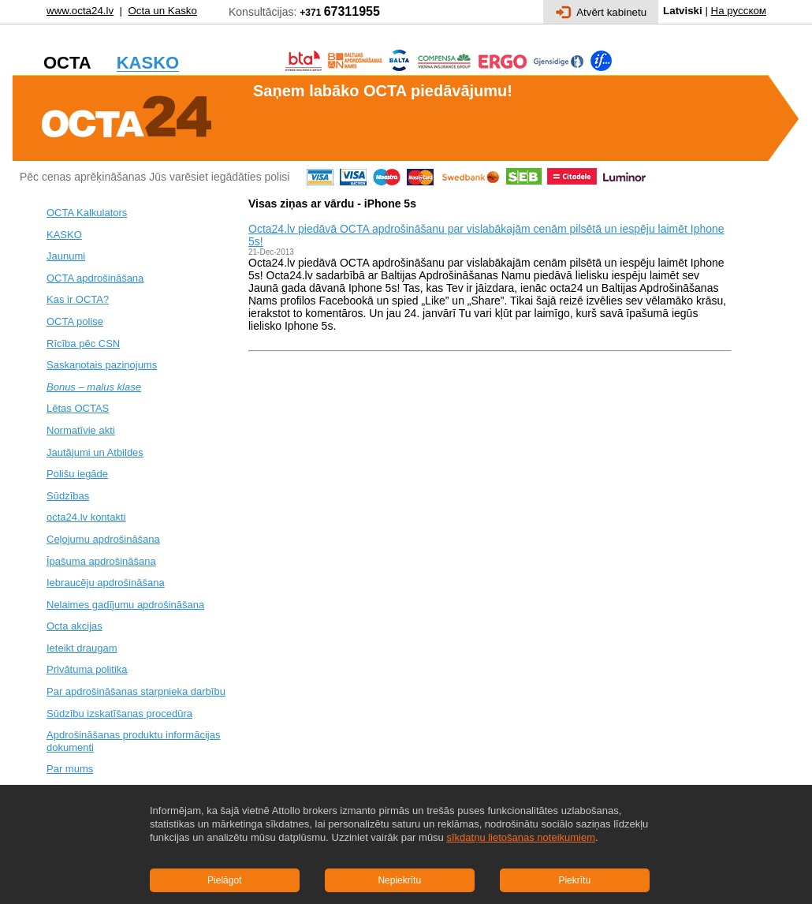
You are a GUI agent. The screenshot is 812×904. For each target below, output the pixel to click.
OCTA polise (75, 321)
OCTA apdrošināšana (95, 278)
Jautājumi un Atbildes (95, 452)
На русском (738, 11)
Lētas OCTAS (78, 408)
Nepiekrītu (399, 880)
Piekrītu (574, 880)
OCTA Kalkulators (87, 213)
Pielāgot (224, 880)
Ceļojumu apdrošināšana (103, 539)
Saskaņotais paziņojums (102, 365)
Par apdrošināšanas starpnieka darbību (136, 691)
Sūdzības (68, 496)
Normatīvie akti (81, 430)
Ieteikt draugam (82, 648)
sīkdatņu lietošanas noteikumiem (520, 837)
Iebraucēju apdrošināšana (106, 582)
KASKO (64, 235)
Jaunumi (66, 256)
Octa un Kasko (162, 11)
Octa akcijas (74, 626)
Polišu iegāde (77, 474)
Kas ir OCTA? (78, 299)
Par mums (70, 769)
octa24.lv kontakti (86, 517)
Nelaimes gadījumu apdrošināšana (125, 605)
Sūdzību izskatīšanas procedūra (119, 713)
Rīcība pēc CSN (83, 343)
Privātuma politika (87, 669)
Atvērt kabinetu (600, 12)
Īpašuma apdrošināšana (101, 561)
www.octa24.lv (80, 11)
